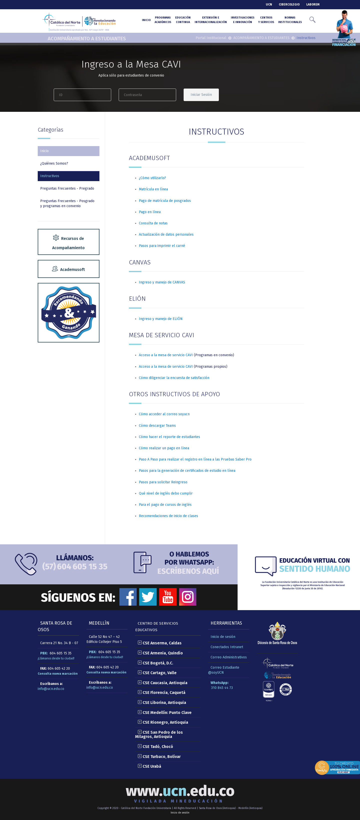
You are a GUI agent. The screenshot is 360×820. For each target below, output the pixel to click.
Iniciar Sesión (201, 95)
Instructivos (49, 176)
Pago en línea (150, 212)
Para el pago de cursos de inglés (165, 505)
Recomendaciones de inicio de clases (168, 516)
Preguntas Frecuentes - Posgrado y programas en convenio (67, 203)
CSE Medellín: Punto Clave (165, 712)
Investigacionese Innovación (242, 20)
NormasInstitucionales (290, 20)
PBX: (44, 653)
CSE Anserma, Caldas (160, 643)
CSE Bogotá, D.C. (155, 663)
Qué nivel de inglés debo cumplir (166, 493)
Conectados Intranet (227, 647)
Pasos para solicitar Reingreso (163, 482)
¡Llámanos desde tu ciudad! (56, 658)
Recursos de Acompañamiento (68, 242)
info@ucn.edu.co (51, 689)
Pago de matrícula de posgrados (165, 201)
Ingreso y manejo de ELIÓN (161, 319)
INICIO (146, 20)
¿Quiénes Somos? (54, 163)
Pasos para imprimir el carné (162, 246)
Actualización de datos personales (166, 234)
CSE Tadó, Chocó (155, 746)
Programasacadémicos (163, 20)
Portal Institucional (211, 38)
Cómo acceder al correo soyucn (164, 414)
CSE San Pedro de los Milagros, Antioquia (159, 734)
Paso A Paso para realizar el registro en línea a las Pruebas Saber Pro (195, 459)
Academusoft (68, 269)
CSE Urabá (149, 766)
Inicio (44, 151)
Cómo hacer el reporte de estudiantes (169, 437)
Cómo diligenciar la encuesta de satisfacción (174, 378)
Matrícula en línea (153, 189)
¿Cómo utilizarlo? (152, 178)
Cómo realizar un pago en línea (164, 448)
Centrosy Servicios (266, 20)
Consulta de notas (153, 223)
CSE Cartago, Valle (157, 672)
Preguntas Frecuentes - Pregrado (67, 188)
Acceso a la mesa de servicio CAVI (166, 355)
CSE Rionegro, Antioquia (163, 722)
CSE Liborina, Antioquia (162, 702)
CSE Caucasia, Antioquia (162, 682)
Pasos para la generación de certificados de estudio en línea (187, 471)
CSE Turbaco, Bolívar (159, 756)
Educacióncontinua (183, 20)
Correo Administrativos (229, 657)
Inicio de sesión (223, 637)
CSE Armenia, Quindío (160, 653)
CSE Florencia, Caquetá (161, 692)
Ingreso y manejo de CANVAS (162, 282)
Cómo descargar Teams (157, 426)
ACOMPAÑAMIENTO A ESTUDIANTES (87, 39)
